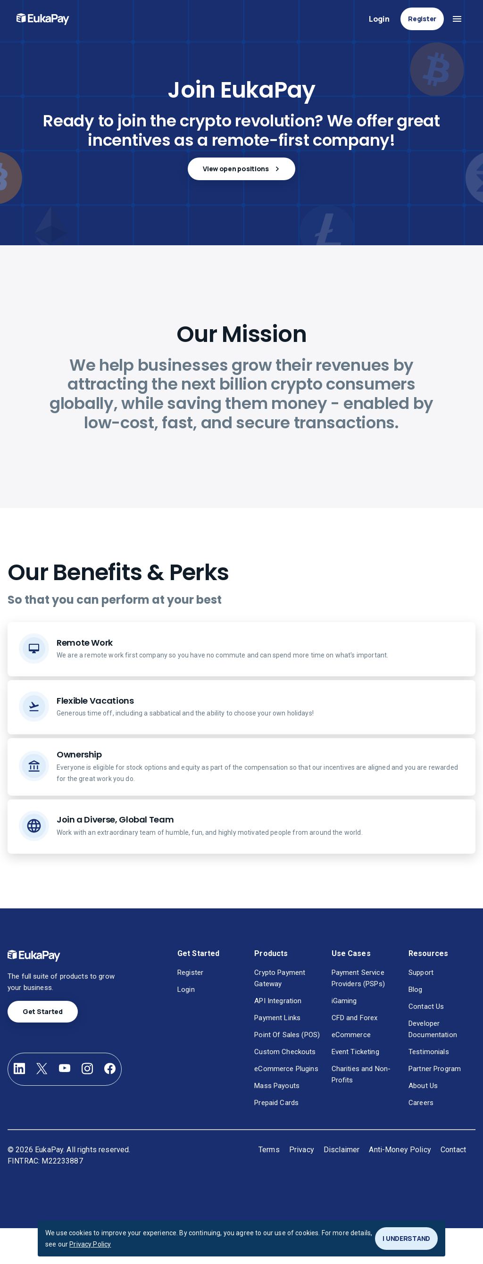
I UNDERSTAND (406, 1238)
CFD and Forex (355, 1018)
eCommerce (351, 1035)
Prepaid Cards (276, 1102)
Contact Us (426, 1006)
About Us (423, 1085)
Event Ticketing (355, 1052)
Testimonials (428, 1052)
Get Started (43, 1012)
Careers (420, 1102)
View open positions (241, 169)
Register (422, 19)
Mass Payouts (277, 1085)
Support (420, 972)
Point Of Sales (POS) (287, 1035)
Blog (415, 989)
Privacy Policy (90, 1244)
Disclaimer (342, 1149)
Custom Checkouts (285, 1052)
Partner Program (434, 1068)
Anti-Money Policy (400, 1149)
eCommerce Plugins (286, 1068)
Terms (269, 1149)
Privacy (301, 1149)
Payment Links (277, 1018)
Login (379, 19)
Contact (453, 1149)
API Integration (277, 1001)
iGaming (344, 1001)
